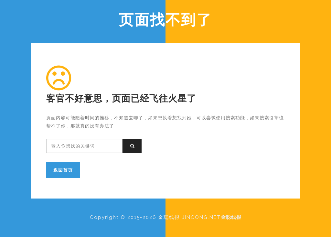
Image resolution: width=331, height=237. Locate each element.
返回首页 (63, 170)
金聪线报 (231, 217)
